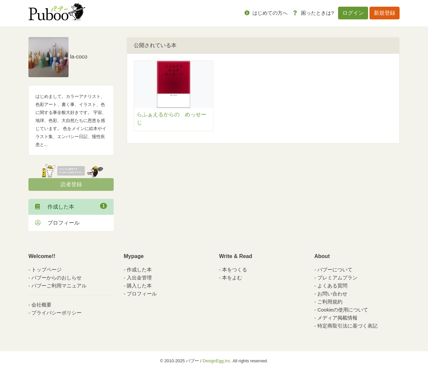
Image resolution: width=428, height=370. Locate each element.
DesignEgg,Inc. (217, 360)
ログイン (353, 13)
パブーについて (334, 269)
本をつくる (234, 269)
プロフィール (57, 223)
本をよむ (232, 277)
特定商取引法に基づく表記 (347, 326)
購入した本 (139, 285)
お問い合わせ (332, 293)
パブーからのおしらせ (56, 277)
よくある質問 (332, 285)
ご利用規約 (329, 301)
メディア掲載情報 (337, 318)
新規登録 (384, 13)
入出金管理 (139, 277)
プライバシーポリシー (56, 313)
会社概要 (41, 304)
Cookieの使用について (342, 310)
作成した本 (71, 206)
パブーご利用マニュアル (59, 285)
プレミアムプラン (337, 277)
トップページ (46, 269)
